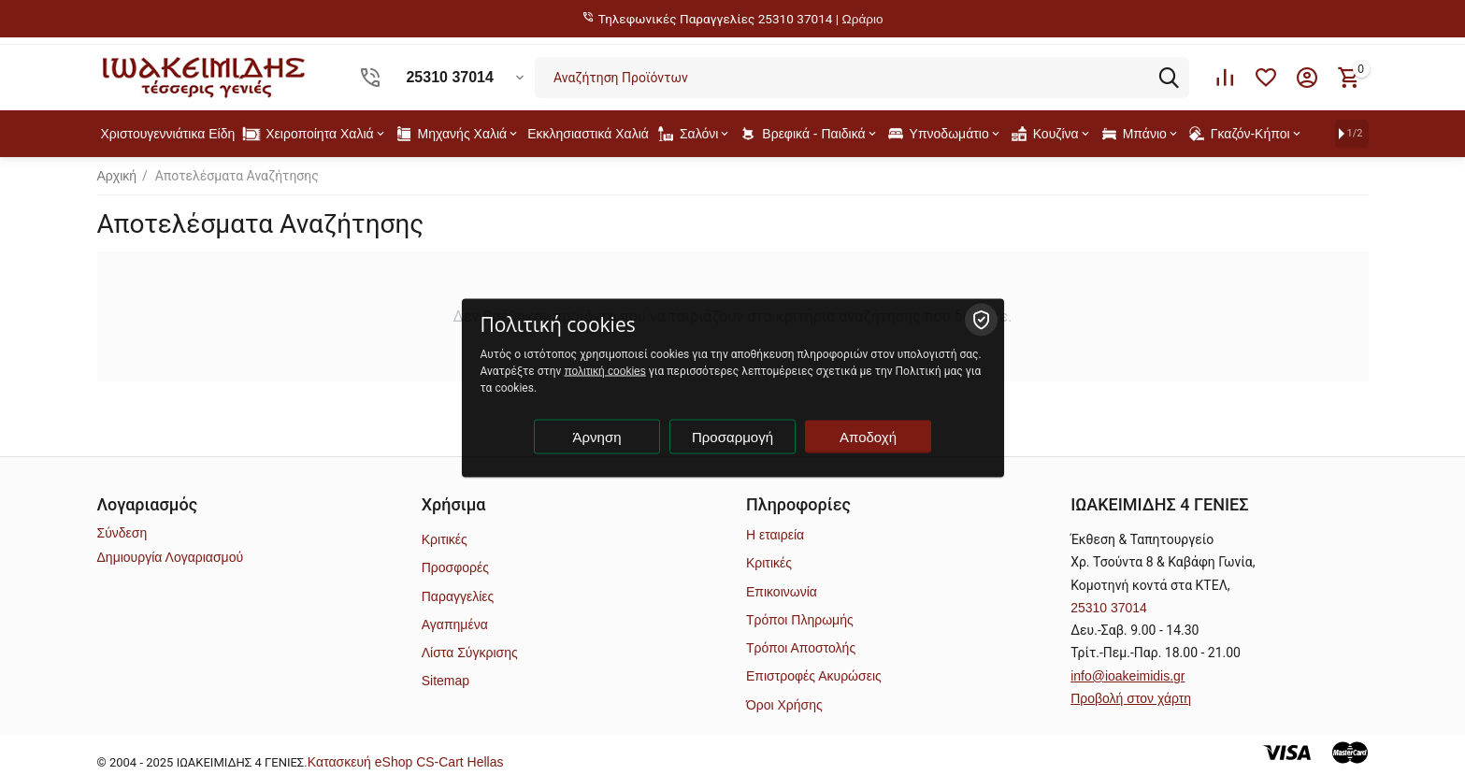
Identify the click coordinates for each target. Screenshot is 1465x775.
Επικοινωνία (781, 591)
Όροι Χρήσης (784, 704)
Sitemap (445, 680)
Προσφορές (455, 567)
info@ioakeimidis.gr (1127, 675)
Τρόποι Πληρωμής (800, 619)
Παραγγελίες (458, 596)
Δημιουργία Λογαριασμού (170, 557)
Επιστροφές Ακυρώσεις (814, 675)
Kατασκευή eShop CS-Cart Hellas (406, 761)
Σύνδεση (122, 532)
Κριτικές (444, 539)
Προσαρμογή (732, 436)
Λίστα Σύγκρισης (470, 652)
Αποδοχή (868, 436)
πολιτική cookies (604, 370)
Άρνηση (597, 436)
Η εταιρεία (775, 534)
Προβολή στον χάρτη (1130, 698)
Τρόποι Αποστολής (800, 647)
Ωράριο (862, 19)
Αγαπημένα (455, 624)
